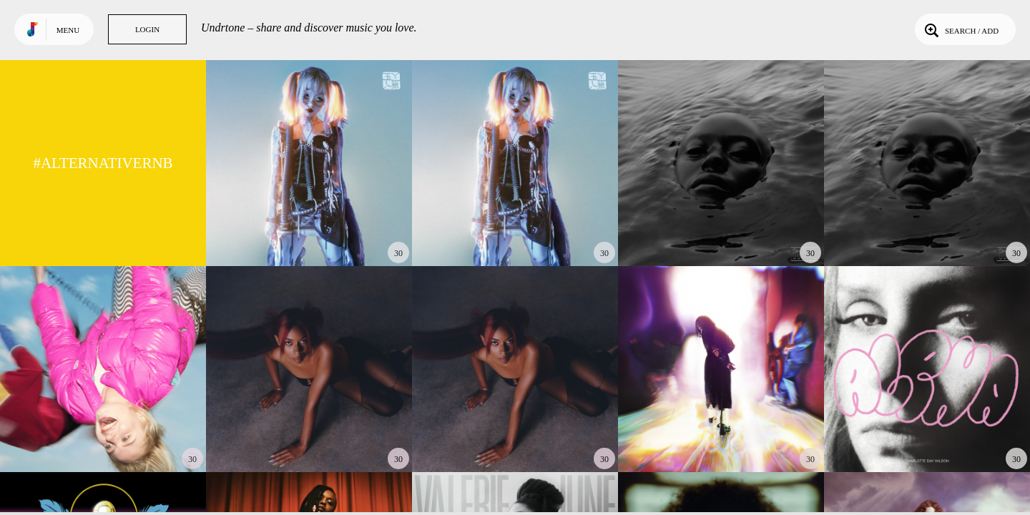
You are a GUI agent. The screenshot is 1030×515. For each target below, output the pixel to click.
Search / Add (960, 29)
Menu (68, 30)
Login (147, 29)
